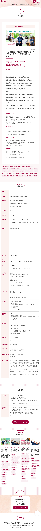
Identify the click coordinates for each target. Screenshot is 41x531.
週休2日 (31, 171)
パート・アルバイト (5, 166)
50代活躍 (30, 175)
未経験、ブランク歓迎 (19, 175)
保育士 (11, 166)
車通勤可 (17, 173)
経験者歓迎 (12, 175)
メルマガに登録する (20, 507)
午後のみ (26, 171)
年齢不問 (35, 168)
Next (35, 38)
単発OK (31, 173)
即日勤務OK (31, 168)
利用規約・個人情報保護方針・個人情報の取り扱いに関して (23, 525)
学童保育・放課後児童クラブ (27, 166)
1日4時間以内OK (15, 171)
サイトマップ (9, 525)
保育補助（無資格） (17, 166)
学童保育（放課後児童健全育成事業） (16, 168)
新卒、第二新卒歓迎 (5, 175)
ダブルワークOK (5, 173)
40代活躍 (26, 175)
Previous (5, 38)
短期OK (27, 173)
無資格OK (25, 168)
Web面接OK (4, 171)
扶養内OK (35, 171)
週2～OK (9, 171)
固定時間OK (22, 171)
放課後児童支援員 (5, 168)
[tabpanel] (20, 38)
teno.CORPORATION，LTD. (19, 527)
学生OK (35, 173)
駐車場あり (22, 173)
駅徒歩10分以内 (12, 173)
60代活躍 (35, 175)
